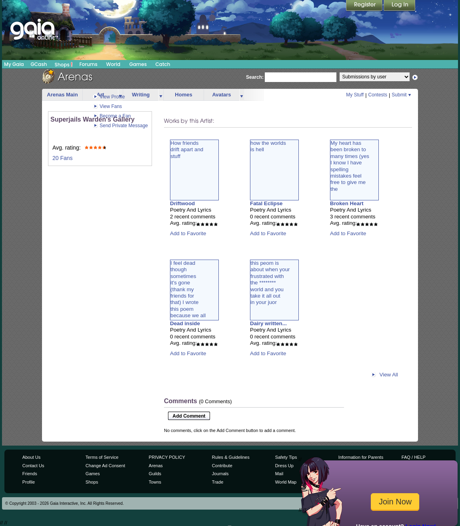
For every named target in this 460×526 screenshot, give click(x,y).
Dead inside (185, 323)
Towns (155, 482)
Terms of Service (102, 457)
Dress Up (284, 465)
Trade (217, 482)
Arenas (156, 465)
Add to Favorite (188, 233)
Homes (183, 95)
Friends (29, 473)
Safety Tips (286, 457)
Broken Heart (347, 203)
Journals (220, 473)
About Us (31, 457)
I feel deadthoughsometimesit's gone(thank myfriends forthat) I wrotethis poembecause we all (188, 289)
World (113, 64)
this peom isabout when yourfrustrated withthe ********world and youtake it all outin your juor (270, 282)
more (160, 95)
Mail (279, 473)
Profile (28, 482)
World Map (285, 482)
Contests (377, 95)
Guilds (155, 473)
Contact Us (33, 465)
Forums (88, 64)
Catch (163, 64)
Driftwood (182, 203)
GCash (39, 64)
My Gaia (14, 64)
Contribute (222, 465)
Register (365, 6)
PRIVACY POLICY (167, 457)
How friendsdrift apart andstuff (186, 149)
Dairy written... (268, 323)
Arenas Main (62, 95)
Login (400, 6)
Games (138, 64)
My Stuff (355, 95)
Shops (64, 64)
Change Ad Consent (105, 465)
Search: (255, 77)
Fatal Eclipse (266, 203)
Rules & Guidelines (231, 457)
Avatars (221, 95)
